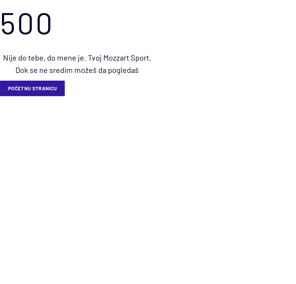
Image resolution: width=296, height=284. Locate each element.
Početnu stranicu (32, 88)
